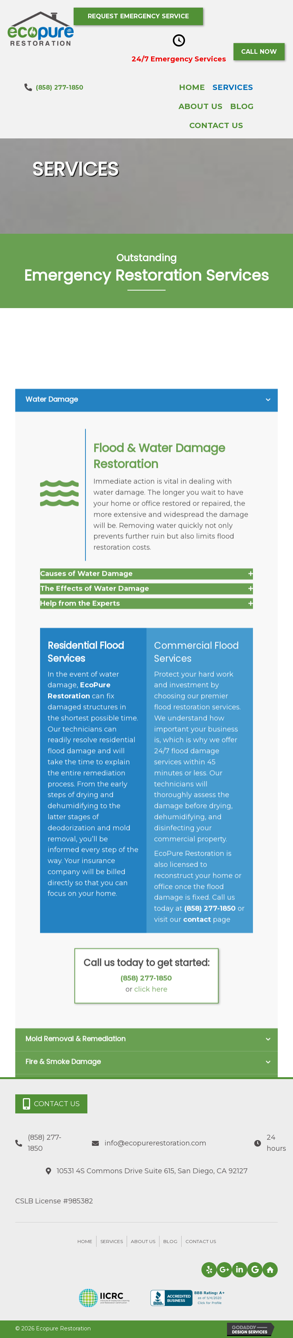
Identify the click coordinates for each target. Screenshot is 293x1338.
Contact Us (200, 1241)
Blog (170, 1241)
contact (197, 1058)
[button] (138, 16)
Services (111, 1241)
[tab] (146, 711)
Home (84, 1241)
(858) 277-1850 (59, 87)
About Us (143, 1241)
